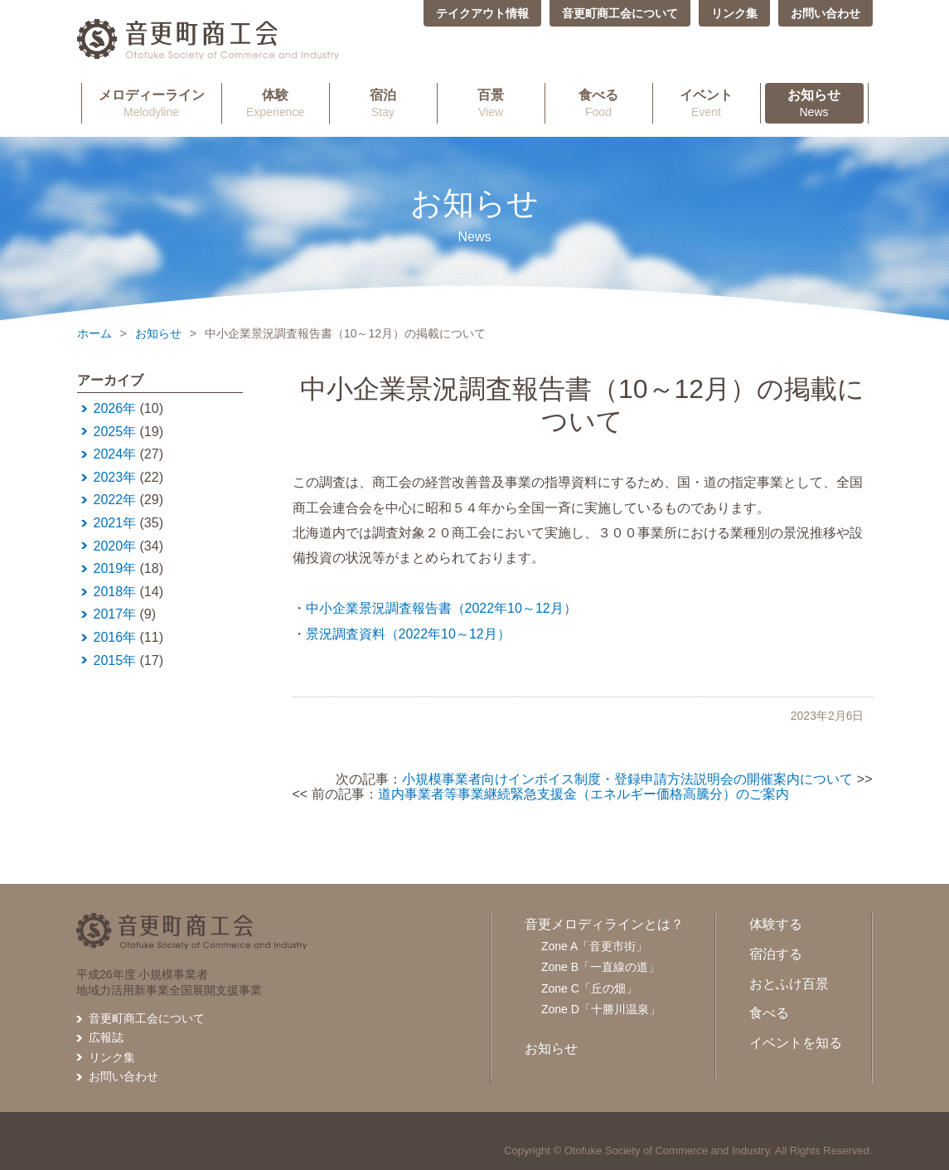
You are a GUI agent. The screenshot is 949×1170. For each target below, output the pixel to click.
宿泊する (775, 954)
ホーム (94, 333)
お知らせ (158, 333)
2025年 (115, 432)
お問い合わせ (825, 13)
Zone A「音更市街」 (594, 946)
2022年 (115, 500)
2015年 (115, 660)
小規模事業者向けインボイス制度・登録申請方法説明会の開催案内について (627, 779)
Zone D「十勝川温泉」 (601, 1009)
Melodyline (151, 103)
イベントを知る (795, 1043)
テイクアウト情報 (482, 13)
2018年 (115, 592)
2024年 (115, 454)
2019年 (115, 568)
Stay (383, 103)
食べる (769, 1013)
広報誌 (106, 1037)
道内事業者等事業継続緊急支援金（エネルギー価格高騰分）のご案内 (583, 794)
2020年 (115, 546)
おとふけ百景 (789, 984)
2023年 (115, 477)
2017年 (115, 614)
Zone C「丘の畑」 (589, 988)
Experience (275, 103)
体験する (775, 924)
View (491, 103)
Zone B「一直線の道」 (600, 966)
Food (599, 103)
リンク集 (734, 13)
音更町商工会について (620, 13)
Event (706, 103)
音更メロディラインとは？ (604, 924)
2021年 (115, 523)
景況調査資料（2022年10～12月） (408, 634)
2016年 (115, 637)
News (814, 103)
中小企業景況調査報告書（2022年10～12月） (441, 608)
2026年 (115, 408)
